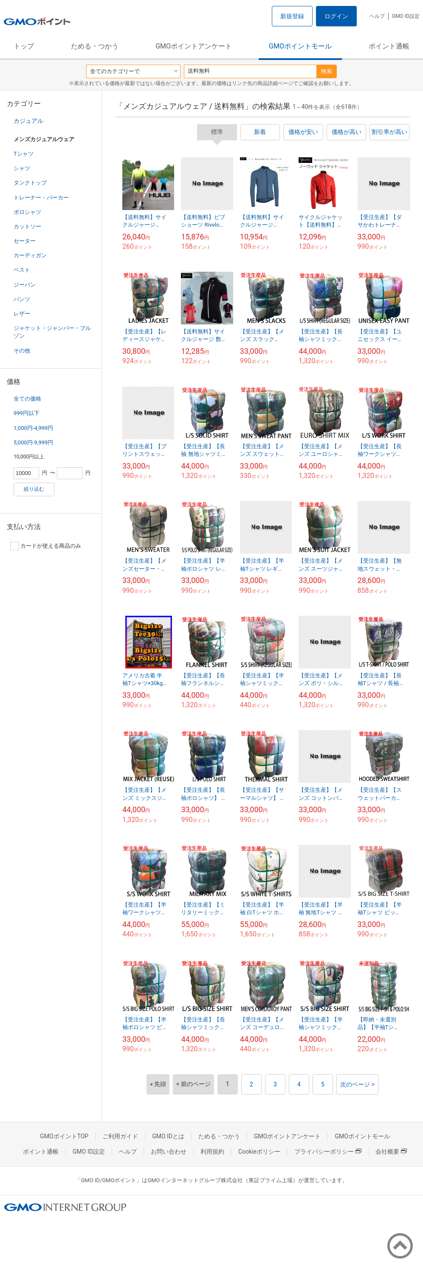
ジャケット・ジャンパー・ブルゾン (52, 332)
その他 (22, 350)
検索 (326, 71)
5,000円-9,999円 (33, 442)
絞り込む (34, 489)
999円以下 (26, 413)
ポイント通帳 (389, 46)
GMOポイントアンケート (193, 46)
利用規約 (212, 1151)
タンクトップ (30, 182)
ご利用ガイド (120, 1136)
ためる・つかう (94, 46)
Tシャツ (24, 154)
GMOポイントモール (300, 46)
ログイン (336, 16)
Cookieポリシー (259, 1151)
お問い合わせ (168, 1151)
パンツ (22, 299)
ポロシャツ (27, 212)
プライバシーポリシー (327, 1151)
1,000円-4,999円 (33, 428)
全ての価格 (27, 398)
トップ (24, 46)
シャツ (22, 168)
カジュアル (28, 120)
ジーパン (25, 285)
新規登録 (292, 16)
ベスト (22, 270)
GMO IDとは (168, 1136)
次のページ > (357, 1084)
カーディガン (30, 255)
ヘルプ (377, 16)
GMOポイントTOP (64, 1136)
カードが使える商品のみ (45, 546)
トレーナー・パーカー (41, 197)
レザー (22, 313)
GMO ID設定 (406, 16)
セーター (25, 241)
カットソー (27, 226)
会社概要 (391, 1151)
